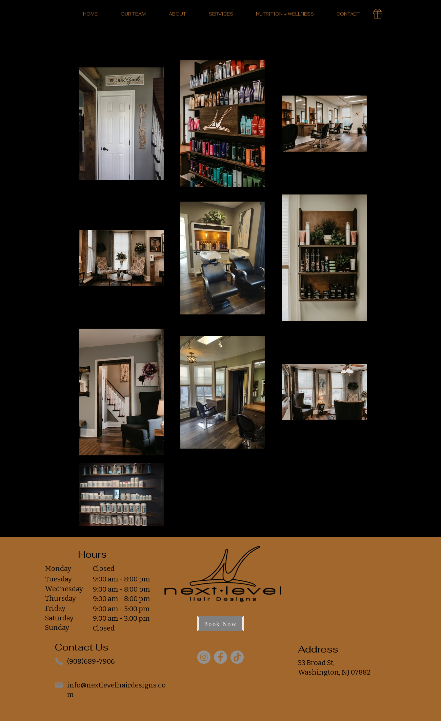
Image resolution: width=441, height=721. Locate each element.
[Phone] (59, 661)
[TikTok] (237, 657)
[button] (177, 14)
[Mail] (59, 685)
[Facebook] (220, 657)
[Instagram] (204, 657)
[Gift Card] (378, 14)
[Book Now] (220, 623)
